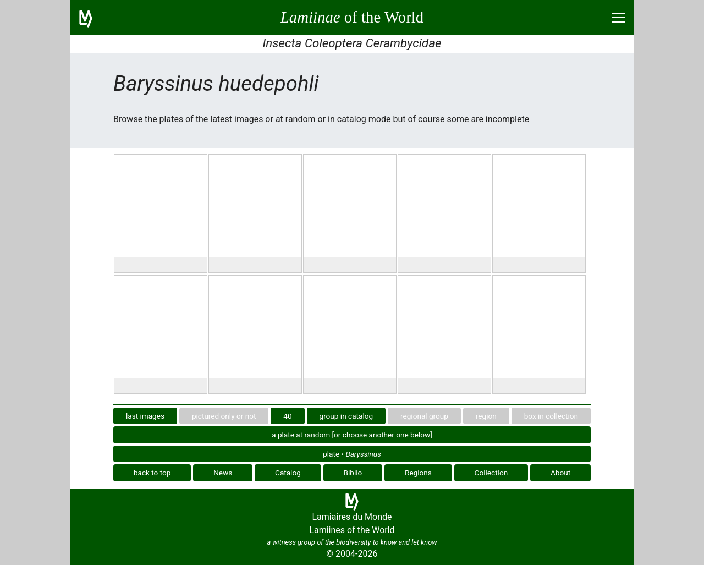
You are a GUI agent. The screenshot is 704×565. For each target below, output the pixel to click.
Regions (418, 472)
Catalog (288, 472)
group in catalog (346, 416)
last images (145, 416)
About (560, 472)
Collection (491, 472)
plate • (352, 453)
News (222, 472)
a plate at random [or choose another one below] (352, 434)
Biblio (353, 472)
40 (287, 416)
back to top (152, 472)
